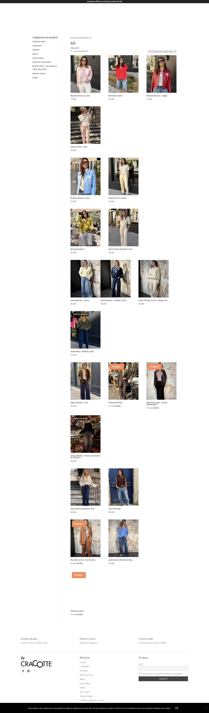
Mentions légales (86, 680)
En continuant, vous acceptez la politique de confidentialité (160, 658)
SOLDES (36, 34)
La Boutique (112, 8)
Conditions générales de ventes (92, 684)
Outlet (101, 8)
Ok (176, 707)
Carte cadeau (89, 8)
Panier (185, 8)
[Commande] (161, 36)
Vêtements (52, 8)
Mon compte (196, 8)
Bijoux (35, 38)
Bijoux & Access (70, 8)
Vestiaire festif (39, 26)
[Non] (205, 708)
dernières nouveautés (42, 46)
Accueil (73, 22)
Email (140, 648)
